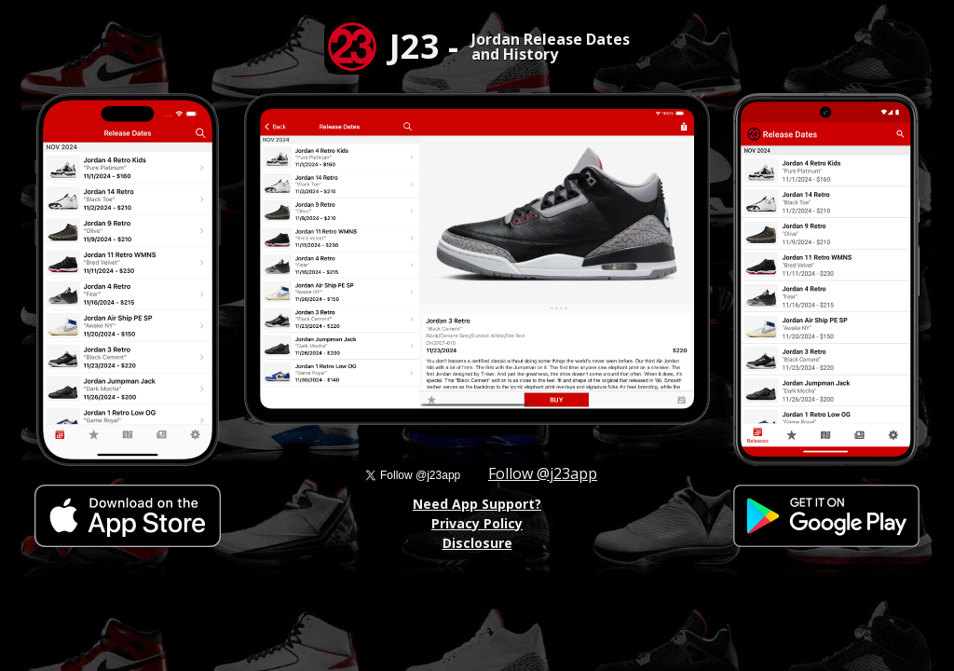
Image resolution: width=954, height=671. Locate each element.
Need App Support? (477, 504)
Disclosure (477, 543)
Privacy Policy (477, 523)
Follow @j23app (542, 473)
